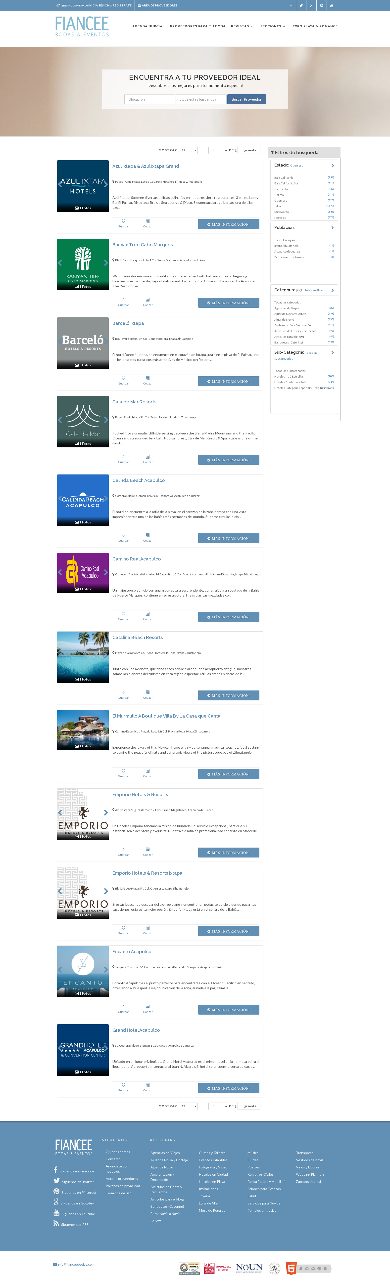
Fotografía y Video (213, 1167)
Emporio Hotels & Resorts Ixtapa (147, 873)
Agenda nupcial (148, 26)
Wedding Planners (310, 1174)
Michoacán (304, 212)
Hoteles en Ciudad (213, 1174)
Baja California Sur (304, 183)
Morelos (304, 217)
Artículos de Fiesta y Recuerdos (304, 331)
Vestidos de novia (310, 1160)
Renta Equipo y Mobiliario (267, 1181)
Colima (304, 195)
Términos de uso (119, 1193)
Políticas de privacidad (123, 1186)
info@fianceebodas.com (74, 1264)
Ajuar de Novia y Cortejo (304, 314)
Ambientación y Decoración (304, 325)
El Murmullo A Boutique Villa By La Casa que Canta (166, 716)
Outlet (252, 1160)
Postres (253, 1167)
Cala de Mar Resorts (134, 401)
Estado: (288, 165)
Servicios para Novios (263, 1203)
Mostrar (168, 150)
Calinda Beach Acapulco (138, 480)
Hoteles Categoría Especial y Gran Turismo (304, 388)
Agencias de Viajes (304, 308)
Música (252, 1153)
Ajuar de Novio (304, 319)
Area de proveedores (157, 5)
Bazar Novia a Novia (165, 1213)
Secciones (273, 26)
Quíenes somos (118, 1152)
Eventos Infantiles (213, 1160)
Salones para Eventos (264, 1189)
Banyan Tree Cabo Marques (142, 244)
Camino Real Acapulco (136, 558)
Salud (251, 1196)
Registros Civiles (260, 1174)
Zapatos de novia (309, 1181)
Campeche (304, 189)
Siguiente (249, 150)
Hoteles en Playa (212, 1181)
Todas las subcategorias (290, 371)
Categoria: (298, 290)
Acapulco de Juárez (304, 251)
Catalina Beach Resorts (137, 637)
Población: (284, 227)
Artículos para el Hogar (304, 337)
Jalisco (304, 206)
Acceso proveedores (122, 1178)
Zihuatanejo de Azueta (304, 257)
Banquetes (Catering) (304, 342)
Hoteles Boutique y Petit (304, 382)
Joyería (204, 1196)
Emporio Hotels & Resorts (140, 794)
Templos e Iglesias (261, 1210)
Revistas (242, 26)
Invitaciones (208, 1189)
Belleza (155, 1221)
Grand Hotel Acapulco (136, 1030)
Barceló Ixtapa (128, 323)
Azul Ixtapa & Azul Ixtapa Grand (145, 166)
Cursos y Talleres (212, 1153)
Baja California (304, 177)
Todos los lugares (285, 240)
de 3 (233, 150)
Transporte (305, 1153)
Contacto (113, 1159)
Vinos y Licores (307, 1167)
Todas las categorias (287, 302)
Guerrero (304, 200)
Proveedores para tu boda (198, 26)
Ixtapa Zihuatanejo (304, 246)
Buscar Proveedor (247, 99)
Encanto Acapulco (131, 951)
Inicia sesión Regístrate (94, 5)
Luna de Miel (208, 1203)
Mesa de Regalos (212, 1210)
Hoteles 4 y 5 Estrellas (304, 376)
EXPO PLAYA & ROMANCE (315, 26)
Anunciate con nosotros (117, 1168)
